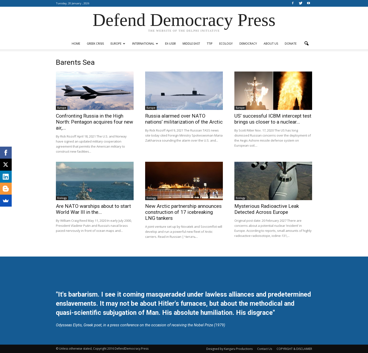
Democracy (248, 44)
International (145, 44)
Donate (291, 44)
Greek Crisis (95, 44)
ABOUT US (271, 44)
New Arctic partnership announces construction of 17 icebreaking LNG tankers (183, 212)
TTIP (210, 44)
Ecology (226, 44)
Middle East (191, 44)
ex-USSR (170, 44)
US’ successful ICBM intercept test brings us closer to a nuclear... (272, 119)
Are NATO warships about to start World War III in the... (93, 209)
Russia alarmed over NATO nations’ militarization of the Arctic (184, 119)
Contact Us (264, 349)
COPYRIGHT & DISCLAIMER (294, 349)
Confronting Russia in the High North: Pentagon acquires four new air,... (94, 122)
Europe (118, 44)
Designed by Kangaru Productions (229, 349)
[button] (306, 43)
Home (76, 44)
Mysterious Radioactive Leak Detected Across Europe (266, 209)
